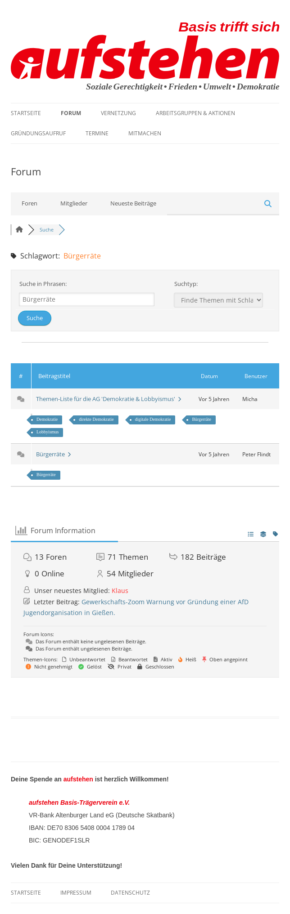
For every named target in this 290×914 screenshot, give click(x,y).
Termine (97, 133)
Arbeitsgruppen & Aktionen (195, 113)
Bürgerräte (201, 419)
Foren (29, 203)
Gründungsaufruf (38, 133)
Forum (71, 113)
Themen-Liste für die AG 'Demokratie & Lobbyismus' (108, 399)
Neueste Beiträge (133, 203)
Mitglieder (73, 203)
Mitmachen (144, 133)
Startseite (26, 113)
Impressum (75, 892)
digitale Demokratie (153, 419)
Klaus (120, 590)
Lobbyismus (47, 431)
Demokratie (47, 419)
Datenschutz (130, 892)
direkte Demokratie (96, 419)
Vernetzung (118, 113)
